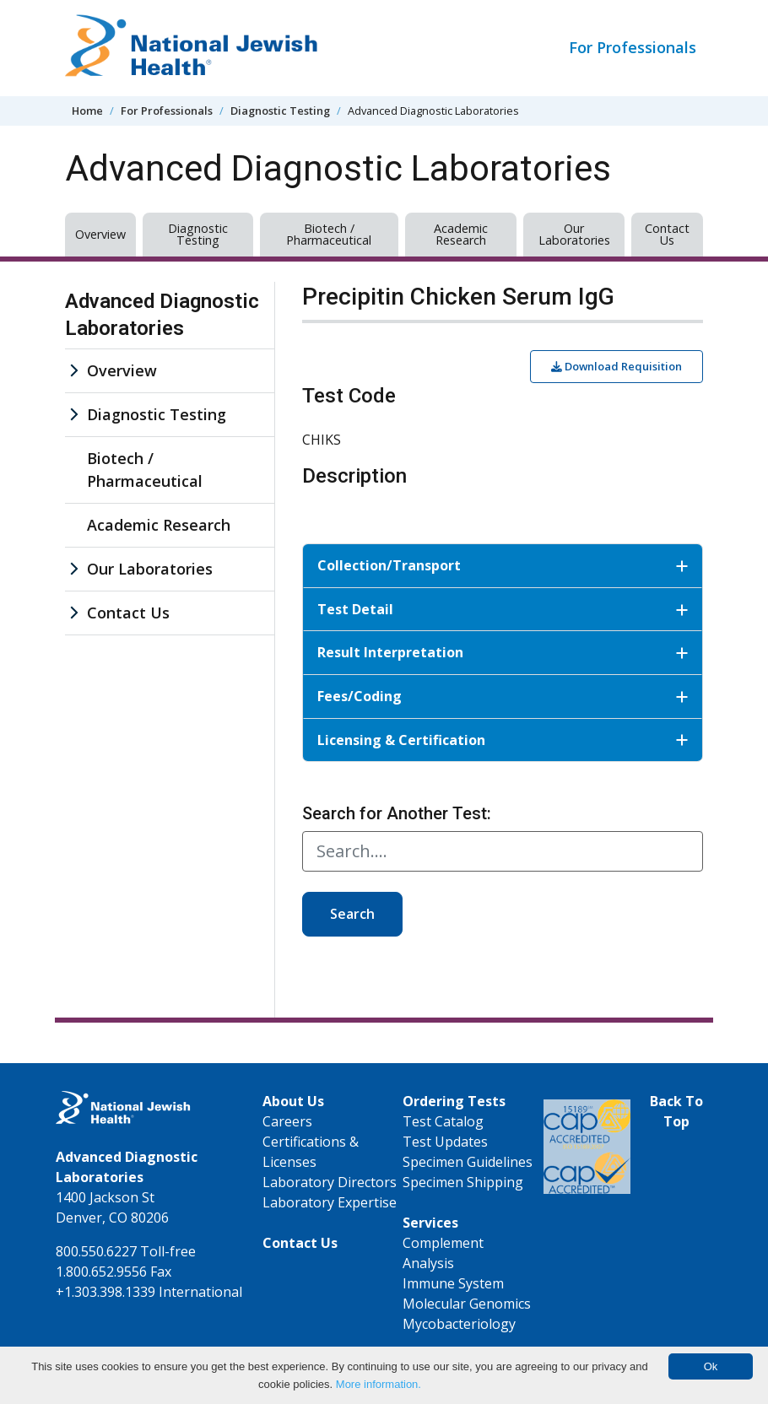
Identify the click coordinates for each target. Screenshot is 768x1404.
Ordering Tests (454, 1101)
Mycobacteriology (459, 1324)
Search (352, 913)
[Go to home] (191, 48)
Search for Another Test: (396, 813)
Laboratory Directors (329, 1182)
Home (87, 110)
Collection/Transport (502, 565)
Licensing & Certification (502, 740)
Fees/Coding (502, 696)
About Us (293, 1101)
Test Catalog (443, 1121)
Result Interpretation (502, 652)
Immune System (453, 1283)
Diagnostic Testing (280, 110)
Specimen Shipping (463, 1182)
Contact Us (667, 234)
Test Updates (445, 1141)
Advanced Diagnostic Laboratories (162, 314)
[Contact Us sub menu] (73, 613)
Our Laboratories (574, 234)
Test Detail (502, 609)
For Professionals (632, 47)
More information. (378, 1384)
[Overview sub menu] (73, 371)
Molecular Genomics (467, 1303)
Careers (287, 1121)
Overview (100, 234)
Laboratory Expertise (329, 1202)
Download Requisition (616, 366)
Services (430, 1222)
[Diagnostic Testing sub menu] (73, 415)
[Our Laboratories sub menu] (73, 569)
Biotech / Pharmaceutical (328, 234)
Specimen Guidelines (468, 1162)
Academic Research (461, 234)
